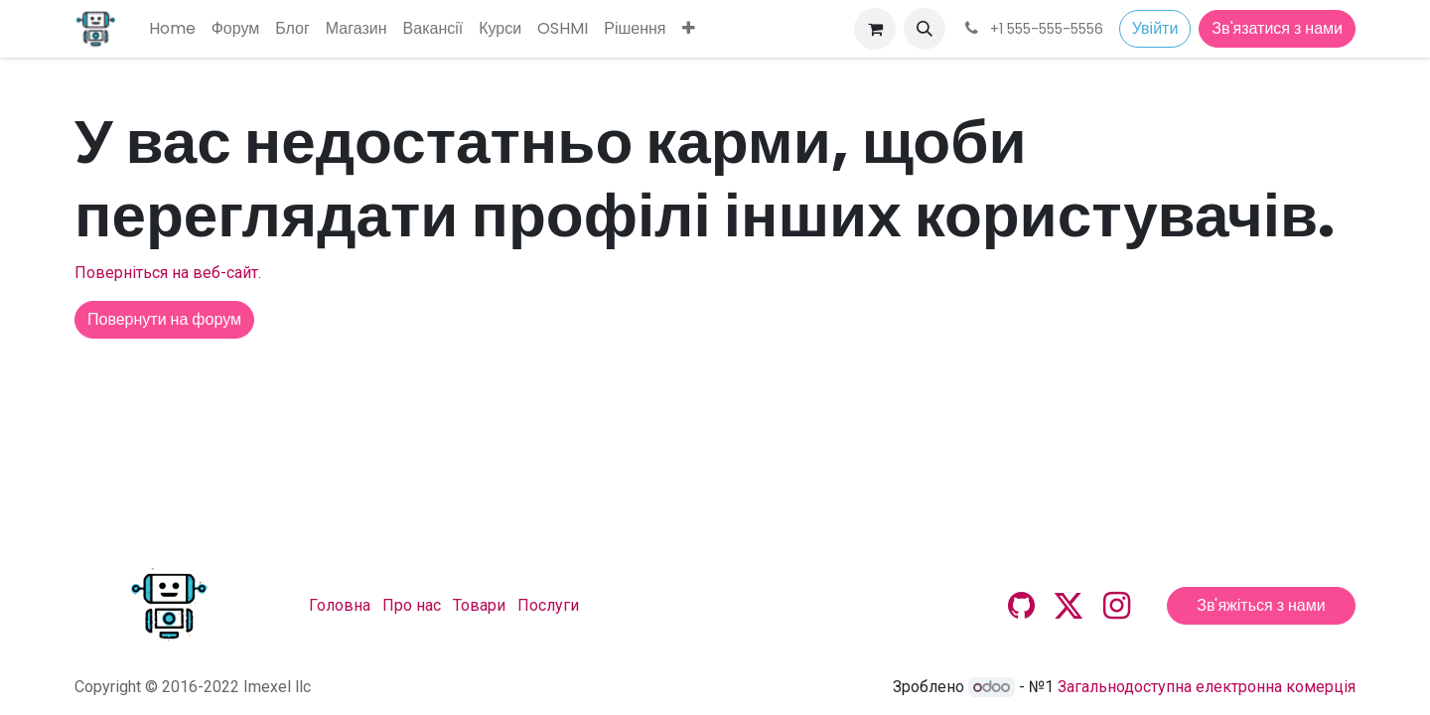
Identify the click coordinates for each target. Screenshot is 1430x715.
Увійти (1155, 28)
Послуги (548, 605)
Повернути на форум (164, 319)
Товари (479, 605)
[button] (924, 29)
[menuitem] (172, 29)
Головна (339, 605)
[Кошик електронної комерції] (875, 29)
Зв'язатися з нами (1277, 28)
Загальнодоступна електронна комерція (1207, 686)
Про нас (411, 605)
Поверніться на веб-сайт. (167, 272)
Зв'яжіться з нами (1261, 605)
